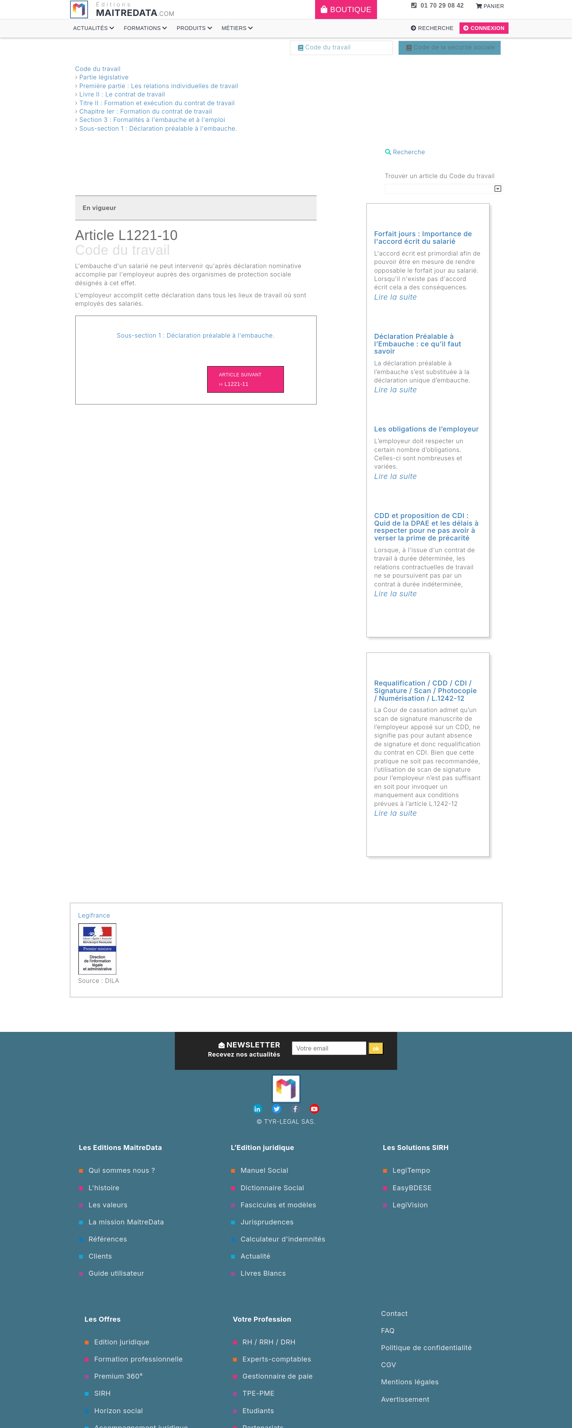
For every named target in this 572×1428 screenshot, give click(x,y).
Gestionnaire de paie (273, 1376)
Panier (490, 6)
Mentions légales (410, 1382)
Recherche (432, 28)
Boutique (346, 9)
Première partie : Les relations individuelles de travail (158, 86)
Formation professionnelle (134, 1359)
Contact (394, 1313)
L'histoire (99, 1188)
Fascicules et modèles (274, 1205)
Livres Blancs (258, 1273)
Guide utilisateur (111, 1273)
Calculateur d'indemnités (278, 1239)
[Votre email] (329, 1048)
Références (103, 1239)
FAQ (388, 1331)
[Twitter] (277, 1109)
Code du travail (324, 47)
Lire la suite (395, 297)
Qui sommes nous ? (117, 1170)
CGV (388, 1365)
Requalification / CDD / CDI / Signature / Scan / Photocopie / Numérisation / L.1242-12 (425, 690)
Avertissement (405, 1399)
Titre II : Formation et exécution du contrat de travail (157, 103)
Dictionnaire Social (267, 1188)
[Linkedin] (258, 1109)
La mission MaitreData (121, 1222)
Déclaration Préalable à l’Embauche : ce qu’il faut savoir (417, 343)
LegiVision (405, 1205)
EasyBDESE (407, 1188)
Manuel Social (259, 1170)
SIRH (98, 1393)
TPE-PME (254, 1393)
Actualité (251, 1256)
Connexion (483, 28)
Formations (145, 28)
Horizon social (114, 1411)
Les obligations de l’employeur (426, 429)
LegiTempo (406, 1170)
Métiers (237, 28)
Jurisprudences (262, 1222)
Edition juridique (117, 1342)
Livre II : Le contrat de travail (122, 94)
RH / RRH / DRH (264, 1342)
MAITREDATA (127, 12)
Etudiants (253, 1411)
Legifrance (94, 915)
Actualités (93, 28)
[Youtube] (314, 1109)
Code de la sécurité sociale (450, 47)
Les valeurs (103, 1205)
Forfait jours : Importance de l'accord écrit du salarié (423, 237)
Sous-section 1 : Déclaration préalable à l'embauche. (158, 128)
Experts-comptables (272, 1359)
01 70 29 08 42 (437, 5)
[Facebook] (296, 1109)
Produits (194, 28)
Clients (95, 1256)
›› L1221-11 (245, 378)
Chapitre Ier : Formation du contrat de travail (145, 111)
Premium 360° (114, 1376)
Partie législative (104, 77)
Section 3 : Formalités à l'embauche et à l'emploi (152, 119)
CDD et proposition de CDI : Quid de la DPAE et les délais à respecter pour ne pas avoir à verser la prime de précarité (426, 527)
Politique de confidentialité (426, 1348)
